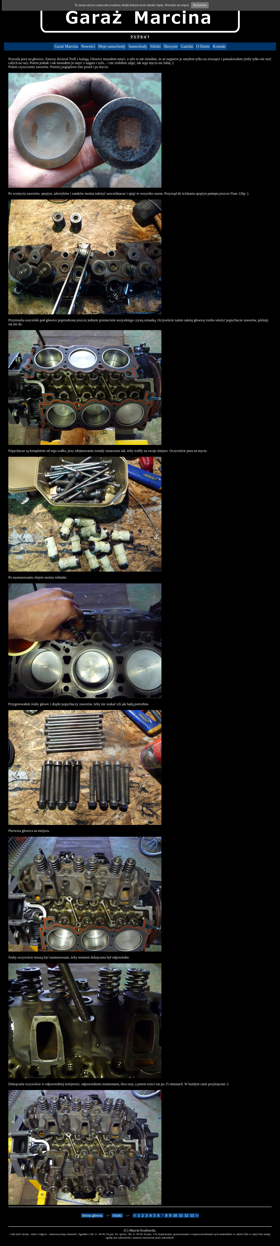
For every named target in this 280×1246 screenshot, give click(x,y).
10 (175, 1215)
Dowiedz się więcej (177, 5)
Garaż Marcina (66, 46)
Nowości (88, 46)
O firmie (203, 46)
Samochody (137, 46)
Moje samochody (111, 46)
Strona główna (92, 1215)
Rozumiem (199, 5)
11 (180, 1215)
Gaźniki (187, 46)
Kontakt (219, 46)
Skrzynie (171, 46)
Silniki (155, 46)
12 (186, 1215)
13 (192, 1215)
